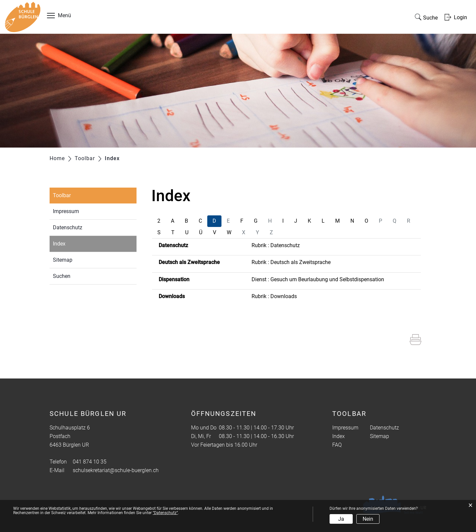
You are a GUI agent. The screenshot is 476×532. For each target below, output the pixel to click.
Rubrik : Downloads (274, 296)
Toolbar (62, 195)
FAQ (337, 445)
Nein (368, 519)
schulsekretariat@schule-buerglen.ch (116, 470)
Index (74, 243)
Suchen (61, 276)
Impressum (66, 211)
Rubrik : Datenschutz (276, 245)
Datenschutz (67, 227)
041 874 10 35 (89, 462)
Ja (341, 519)
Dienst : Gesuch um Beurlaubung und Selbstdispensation (318, 279)
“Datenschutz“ (165, 512)
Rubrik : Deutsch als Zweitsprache (291, 262)
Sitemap (62, 260)
